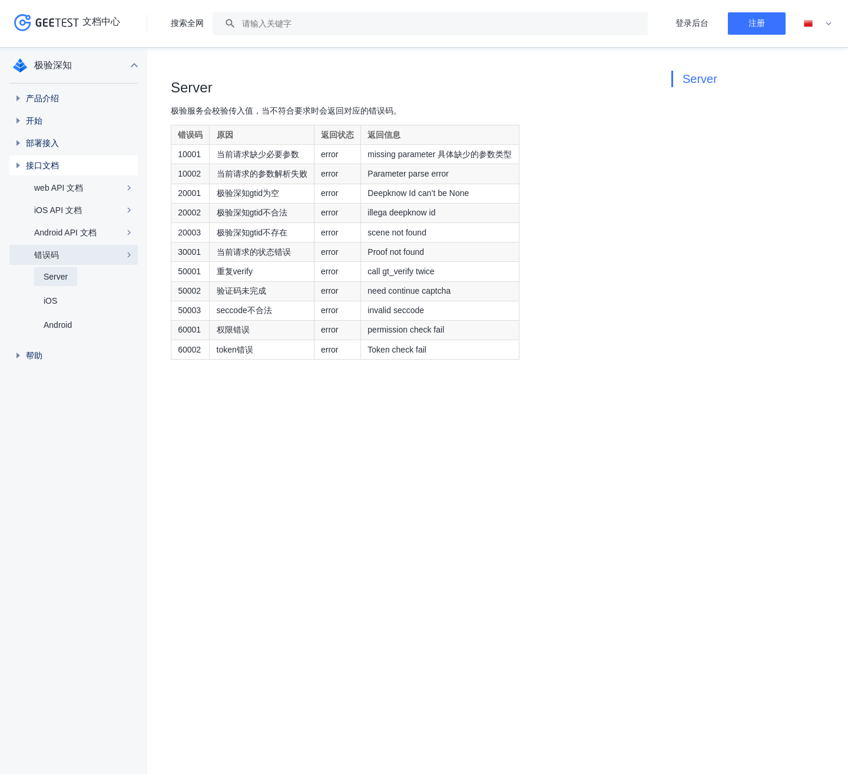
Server (700, 78)
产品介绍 (42, 98)
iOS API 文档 (58, 210)
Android (58, 325)
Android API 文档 (65, 232)
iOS (50, 300)
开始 (34, 120)
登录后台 (691, 23)
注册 (756, 23)
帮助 (34, 355)
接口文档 (42, 165)
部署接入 (42, 143)
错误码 (46, 255)
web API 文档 (58, 187)
